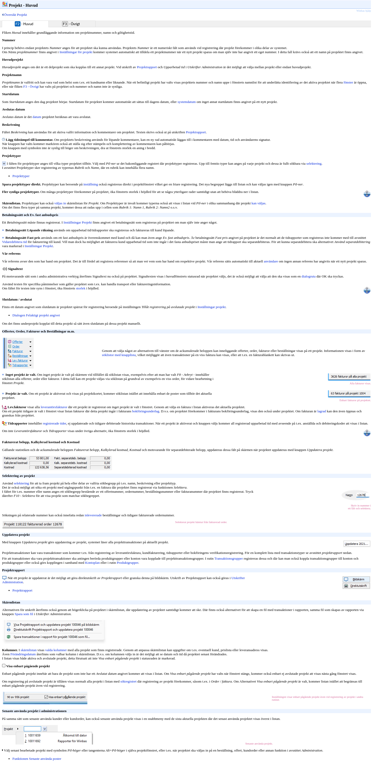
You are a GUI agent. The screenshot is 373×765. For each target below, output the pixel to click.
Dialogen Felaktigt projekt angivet (36, 315)
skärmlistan (29, 650)
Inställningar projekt (211, 307)
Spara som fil (24, 614)
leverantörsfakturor (54, 407)
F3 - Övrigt (31, 86)
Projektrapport (147, 67)
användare (271, 261)
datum (37, 117)
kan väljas (259, 203)
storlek (80, 288)
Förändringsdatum (23, 654)
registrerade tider (54, 423)
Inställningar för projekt (76, 52)
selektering (313, 163)
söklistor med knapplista (119, 355)
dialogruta (308, 276)
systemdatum (186, 102)
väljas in (60, 203)
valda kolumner (56, 650)
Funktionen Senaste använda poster (36, 759)
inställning (90, 184)
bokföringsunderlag (145, 411)
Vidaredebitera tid (14, 242)
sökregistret (128, 681)
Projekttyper (21, 176)
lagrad (321, 411)
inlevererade (93, 515)
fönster (348, 82)
